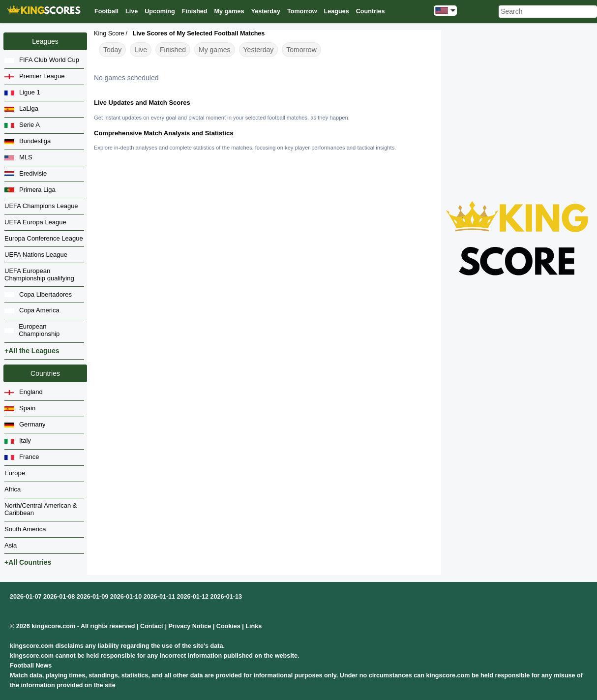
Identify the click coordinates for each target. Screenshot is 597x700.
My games (215, 50)
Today (112, 50)
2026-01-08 (59, 596)
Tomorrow (301, 50)
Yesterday (258, 50)
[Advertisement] (517, 96)
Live (140, 50)
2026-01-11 (159, 596)
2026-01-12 (193, 596)
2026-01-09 (92, 596)
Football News (31, 665)
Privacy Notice (189, 626)
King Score (109, 33)
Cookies (228, 626)
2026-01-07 (25, 596)
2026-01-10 (126, 596)
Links (253, 626)
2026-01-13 (226, 596)
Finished (173, 50)
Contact (151, 626)
